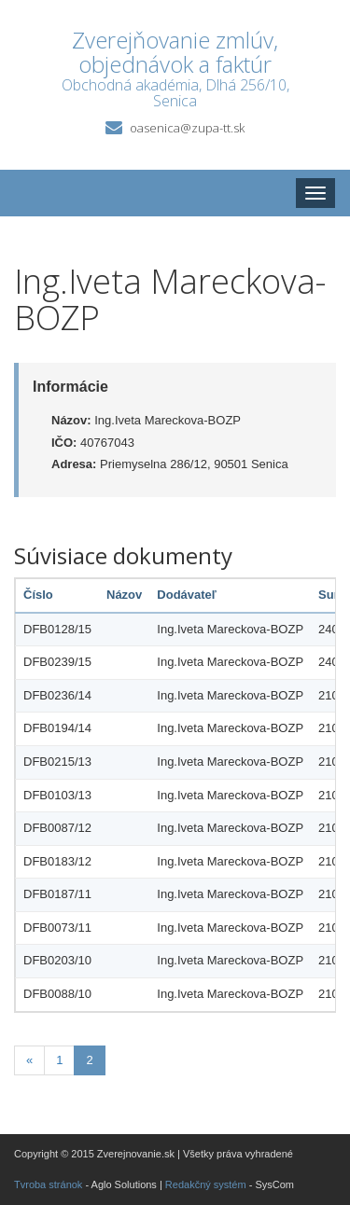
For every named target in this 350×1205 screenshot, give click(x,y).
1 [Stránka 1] (59, 1060)
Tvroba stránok (48, 1184)
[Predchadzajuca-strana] (29, 1061)
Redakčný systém (205, 1184)
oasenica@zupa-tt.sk (187, 127)
